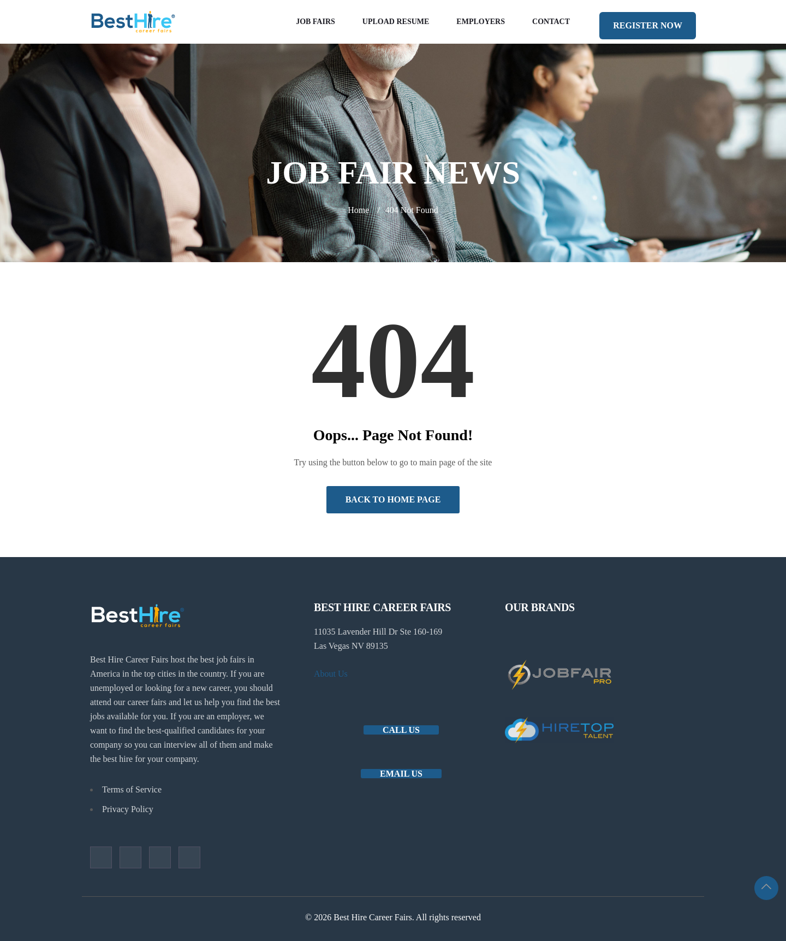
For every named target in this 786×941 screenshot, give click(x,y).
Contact (551, 21)
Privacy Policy (127, 809)
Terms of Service (132, 789)
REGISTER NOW (647, 25)
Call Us (401, 730)
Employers (480, 21)
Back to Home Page (393, 499)
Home (358, 210)
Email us (401, 773)
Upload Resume (396, 21)
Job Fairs (315, 21)
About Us (331, 673)
